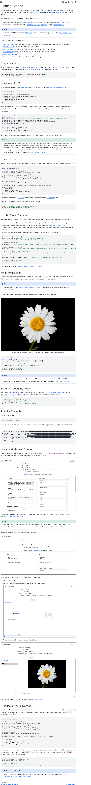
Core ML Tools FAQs (7, 39)
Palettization (5, 92)
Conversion (5, 105)
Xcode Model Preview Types (8, 135)
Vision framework (79, 27)
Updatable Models (7, 144)
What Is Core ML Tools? (8, 29)
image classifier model (61, 12)
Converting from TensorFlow (6, 62)
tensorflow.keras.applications (74, 91)
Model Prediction (6, 141)
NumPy (70, 71)
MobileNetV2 (44, 91)
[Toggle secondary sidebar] (88, 2)
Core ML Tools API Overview (7, 52)
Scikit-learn (5, 119)
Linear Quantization (7, 95)
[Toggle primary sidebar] (21, 2)
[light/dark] (85, 1)
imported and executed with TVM (48, 300)
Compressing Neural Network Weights (7, 109)
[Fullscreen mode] (82, 2)
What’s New (5, 84)
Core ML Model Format (8, 22)
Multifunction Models (7, 131)
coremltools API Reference (6, 18)
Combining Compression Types (8, 101)
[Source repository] (75, 2)
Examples (4, 42)
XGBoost (4, 122)
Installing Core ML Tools (8, 31)
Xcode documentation (56, 692)
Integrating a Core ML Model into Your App (50, 279)
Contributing (5, 44)
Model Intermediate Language (7, 74)
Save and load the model (31, 58)
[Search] (9, 10)
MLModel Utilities (6, 139)
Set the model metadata (31, 53)
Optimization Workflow (8, 90)
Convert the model (29, 51)
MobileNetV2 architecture (49, 22)
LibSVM (4, 117)
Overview (4, 82)
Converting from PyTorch (6, 66)
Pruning (4, 98)
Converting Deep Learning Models (6, 57)
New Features (6, 37)
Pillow (85, 71)
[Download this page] (78, 2)
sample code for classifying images (57, 27)
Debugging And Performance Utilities (7, 148)
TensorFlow (43, 71)
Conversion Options (7, 70)
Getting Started (6, 34)
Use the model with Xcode (31, 61)
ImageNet (49, 35)
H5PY (57, 71)
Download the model (30, 46)
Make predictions (29, 56)
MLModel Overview (7, 129)
